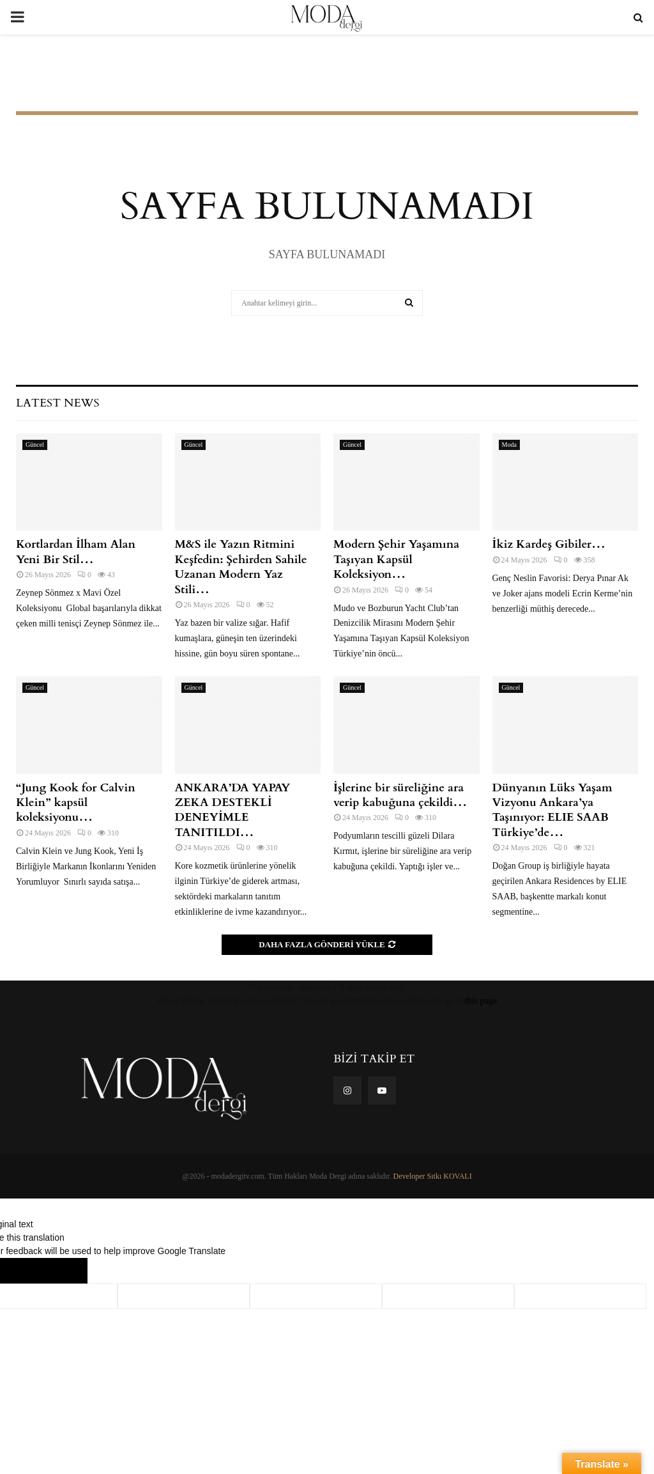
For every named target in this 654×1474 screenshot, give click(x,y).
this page (481, 1000)
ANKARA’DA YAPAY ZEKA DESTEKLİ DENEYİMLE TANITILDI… (233, 810)
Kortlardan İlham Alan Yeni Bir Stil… (75, 551)
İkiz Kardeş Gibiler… (548, 544)
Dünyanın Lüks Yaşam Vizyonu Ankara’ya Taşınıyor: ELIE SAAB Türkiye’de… (552, 810)
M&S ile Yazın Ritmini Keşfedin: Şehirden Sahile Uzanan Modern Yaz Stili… (241, 566)
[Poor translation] (61, 1271)
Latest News (57, 403)
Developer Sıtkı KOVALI (432, 1176)
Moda (509, 444)
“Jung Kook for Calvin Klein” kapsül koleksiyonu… (75, 803)
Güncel (35, 444)
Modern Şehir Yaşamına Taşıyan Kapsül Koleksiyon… (396, 559)
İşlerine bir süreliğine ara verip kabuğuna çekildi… (400, 795)
